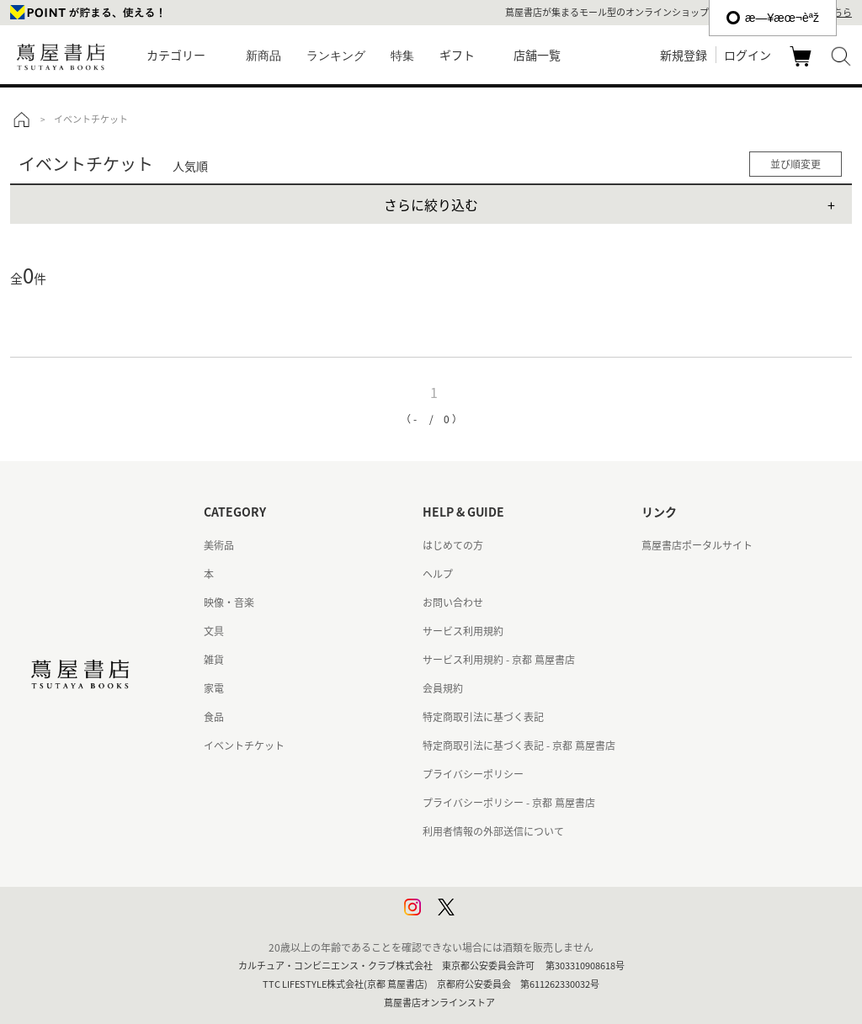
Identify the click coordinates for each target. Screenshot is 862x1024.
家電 (214, 688)
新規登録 (683, 54)
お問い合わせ (453, 602)
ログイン (747, 54)
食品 (214, 716)
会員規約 (443, 688)
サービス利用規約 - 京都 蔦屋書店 (499, 659)
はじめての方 (453, 545)
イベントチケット (244, 745)
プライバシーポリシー (473, 774)
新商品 (263, 55)
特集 (402, 55)
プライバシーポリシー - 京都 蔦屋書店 (509, 802)
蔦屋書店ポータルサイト (697, 545)
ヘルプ (438, 573)
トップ (21, 119)
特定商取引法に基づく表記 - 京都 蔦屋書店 (519, 745)
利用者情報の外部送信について (493, 831)
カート (802, 65)
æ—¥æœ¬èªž (772, 17)
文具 (214, 631)
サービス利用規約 (463, 631)
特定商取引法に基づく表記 (483, 716)
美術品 (219, 545)
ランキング (335, 55)
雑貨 (214, 659)
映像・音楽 (229, 602)
